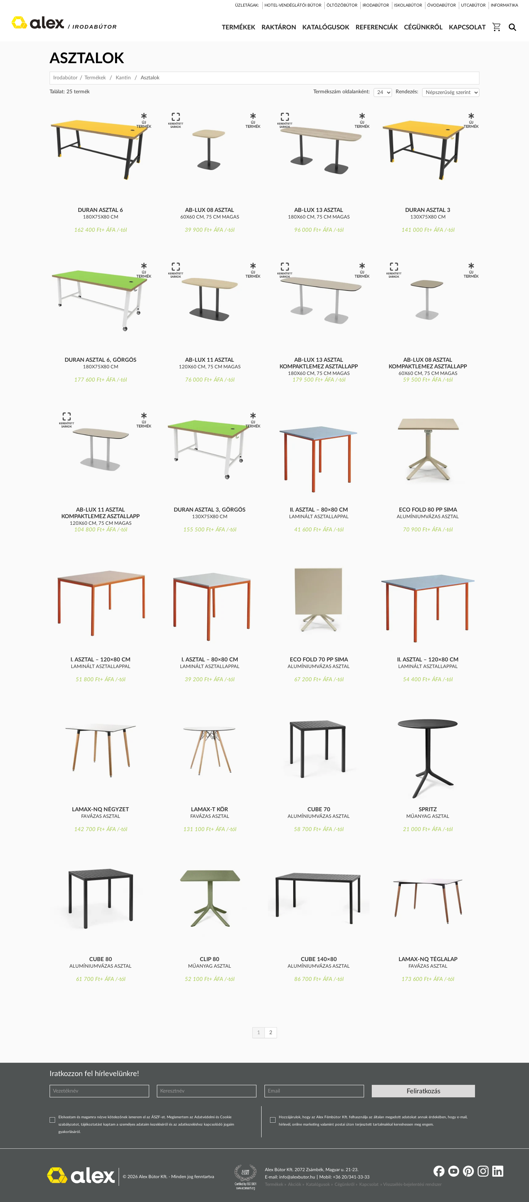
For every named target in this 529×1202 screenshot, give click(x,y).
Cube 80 (100, 959)
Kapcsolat (368, 1184)
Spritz (428, 809)
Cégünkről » (346, 1184)
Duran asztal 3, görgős (209, 510)
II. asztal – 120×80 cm (427, 660)
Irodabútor (65, 77)
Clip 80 (209, 959)
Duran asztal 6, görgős (100, 360)
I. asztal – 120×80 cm (100, 660)
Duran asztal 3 (427, 210)
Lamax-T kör (209, 809)
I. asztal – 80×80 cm (209, 660)
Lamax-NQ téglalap (428, 959)
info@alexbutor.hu (297, 1177)
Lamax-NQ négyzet (100, 809)
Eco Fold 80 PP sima (428, 510)
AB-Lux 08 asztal (209, 210)
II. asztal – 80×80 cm (319, 510)
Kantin (123, 77)
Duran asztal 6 (100, 210)
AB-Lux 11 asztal (209, 360)
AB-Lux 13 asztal (318, 210)
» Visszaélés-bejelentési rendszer (411, 1184)
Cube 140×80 (319, 959)
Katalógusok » (319, 1184)
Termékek (95, 77)
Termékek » (275, 1184)
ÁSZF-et (158, 1117)
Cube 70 (318, 809)
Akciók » (296, 1184)
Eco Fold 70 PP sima (319, 660)
